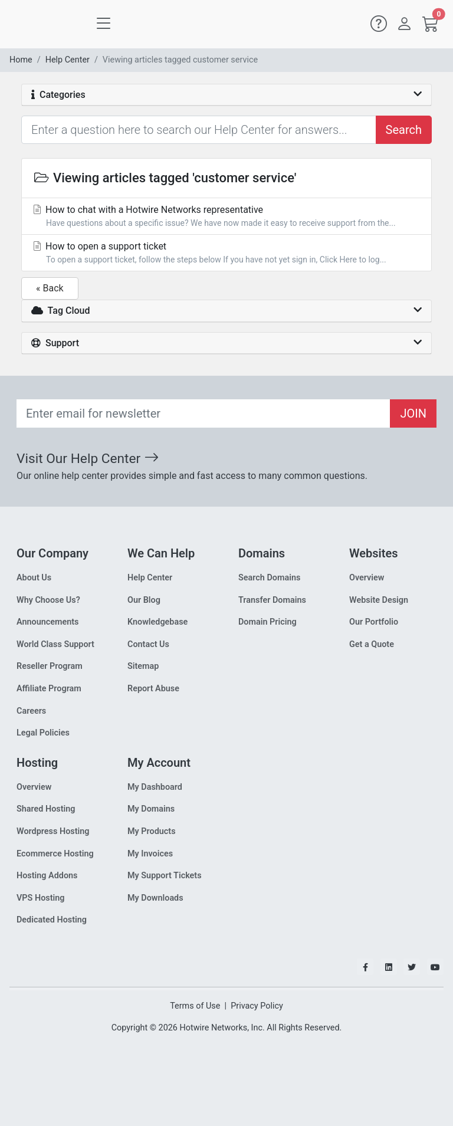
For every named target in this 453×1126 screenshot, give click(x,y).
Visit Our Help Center (88, 459)
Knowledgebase (157, 622)
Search (404, 130)
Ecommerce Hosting (55, 854)
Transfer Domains (272, 600)
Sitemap (143, 666)
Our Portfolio (373, 622)
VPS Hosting (40, 898)
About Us (34, 578)
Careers (31, 711)
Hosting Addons (47, 876)
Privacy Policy (257, 1006)
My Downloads (155, 898)
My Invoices (150, 854)
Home (20, 60)
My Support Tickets (164, 876)
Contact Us (148, 644)
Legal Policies (43, 733)
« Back (50, 288)
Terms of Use (195, 1006)
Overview (366, 578)
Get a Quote (371, 644)
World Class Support (55, 644)
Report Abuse (153, 689)
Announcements (47, 622)
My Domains (151, 809)
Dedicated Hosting (52, 920)
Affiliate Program (49, 689)
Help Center (67, 60)
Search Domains (269, 578)
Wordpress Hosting (53, 831)
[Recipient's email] (203, 413)
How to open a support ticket (226, 253)
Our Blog (143, 600)
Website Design (378, 600)
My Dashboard (154, 787)
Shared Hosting (46, 809)
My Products (151, 831)
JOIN (413, 413)
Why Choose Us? (48, 600)
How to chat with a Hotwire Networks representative (226, 216)
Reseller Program (50, 666)
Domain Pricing (267, 622)
